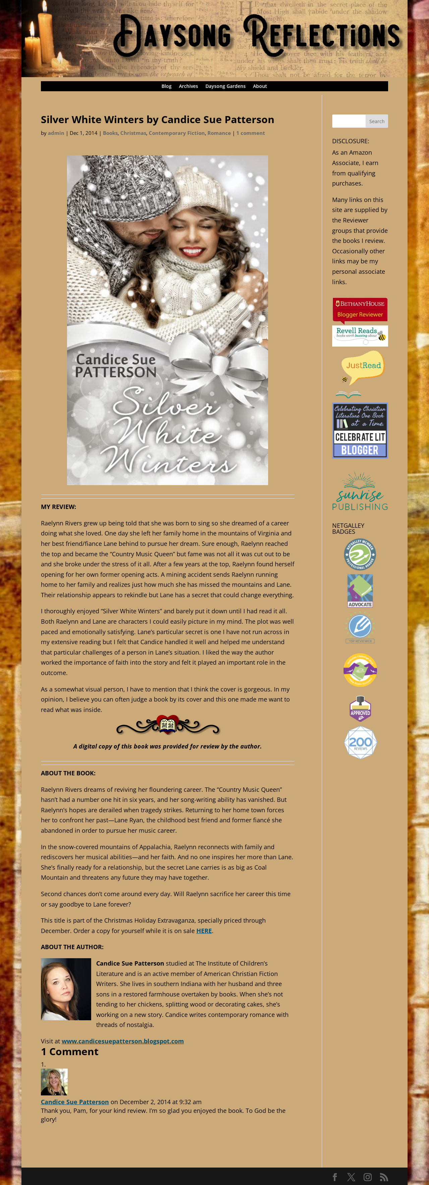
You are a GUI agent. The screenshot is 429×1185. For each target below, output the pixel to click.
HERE (204, 931)
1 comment (250, 133)
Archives (188, 86)
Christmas (133, 133)
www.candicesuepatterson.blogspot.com (123, 1041)
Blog (167, 86)
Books (110, 133)
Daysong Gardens (225, 86)
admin (56, 133)
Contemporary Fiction (177, 133)
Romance (219, 133)
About (260, 86)
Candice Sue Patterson (75, 1102)
